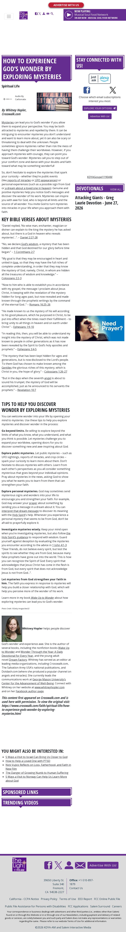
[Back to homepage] (23, 15)
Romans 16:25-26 (39, 304)
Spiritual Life (11, 85)
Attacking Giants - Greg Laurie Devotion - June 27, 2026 (96, 203)
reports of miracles (19, 180)
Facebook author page (30, 691)
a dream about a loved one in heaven (28, 188)
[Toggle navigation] (8, 16)
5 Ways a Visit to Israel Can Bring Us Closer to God (36, 757)
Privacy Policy (49, 899)
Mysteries (8, 122)
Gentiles (7, 367)
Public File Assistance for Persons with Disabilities (35, 906)
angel (47, 378)
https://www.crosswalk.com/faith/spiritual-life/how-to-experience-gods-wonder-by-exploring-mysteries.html (36, 709)
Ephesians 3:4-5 (27, 349)
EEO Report (85, 899)
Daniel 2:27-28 (29, 237)
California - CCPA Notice (24, 899)
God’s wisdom (29, 244)
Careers (117, 906)
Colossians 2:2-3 (11, 278)
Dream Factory (18, 659)
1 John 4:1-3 (59, 545)
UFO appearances (46, 180)
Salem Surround (100, 906)
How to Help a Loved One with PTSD (28, 761)
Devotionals (89, 188)
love (15, 262)
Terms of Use (67, 899)
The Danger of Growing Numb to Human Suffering (37, 773)
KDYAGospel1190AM (99, 177)
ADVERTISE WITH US (66, 5)
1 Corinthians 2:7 (24, 252)
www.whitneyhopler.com (49, 687)
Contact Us (76, 888)
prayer (33, 503)
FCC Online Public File (107, 899)
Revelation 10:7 (26, 390)
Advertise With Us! (99, 116)
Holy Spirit (18, 515)
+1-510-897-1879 (81, 882)
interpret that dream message (20, 511)
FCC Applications (78, 906)
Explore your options (100, 108)
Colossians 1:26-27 (55, 371)
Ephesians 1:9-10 (23, 327)
